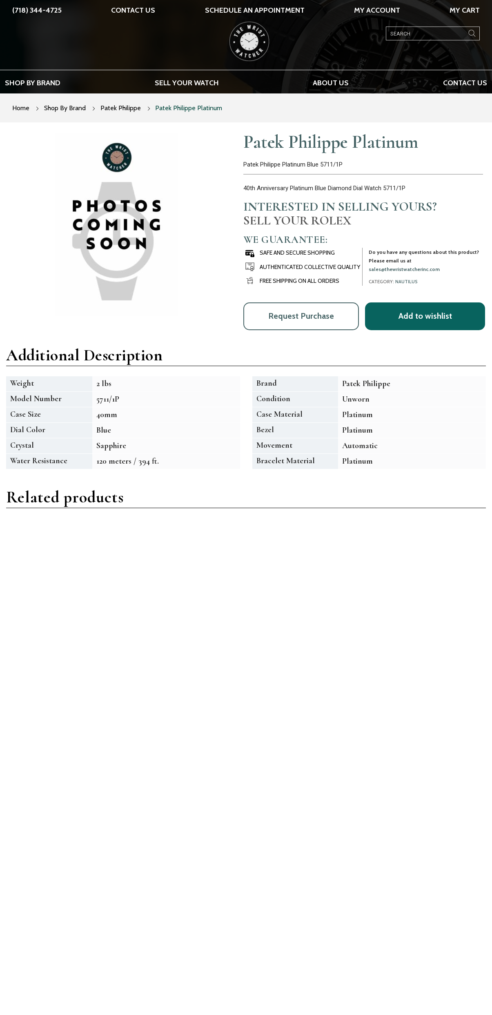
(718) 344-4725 (37, 10)
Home (20, 108)
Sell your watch (187, 82)
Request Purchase (301, 316)
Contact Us (133, 10)
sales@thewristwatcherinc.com (404, 269)
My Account (377, 10)
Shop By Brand (65, 108)
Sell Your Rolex (297, 220)
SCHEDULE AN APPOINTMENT (255, 10)
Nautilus (406, 281)
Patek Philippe (120, 108)
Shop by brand (32, 82)
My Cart (465, 10)
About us (331, 82)
